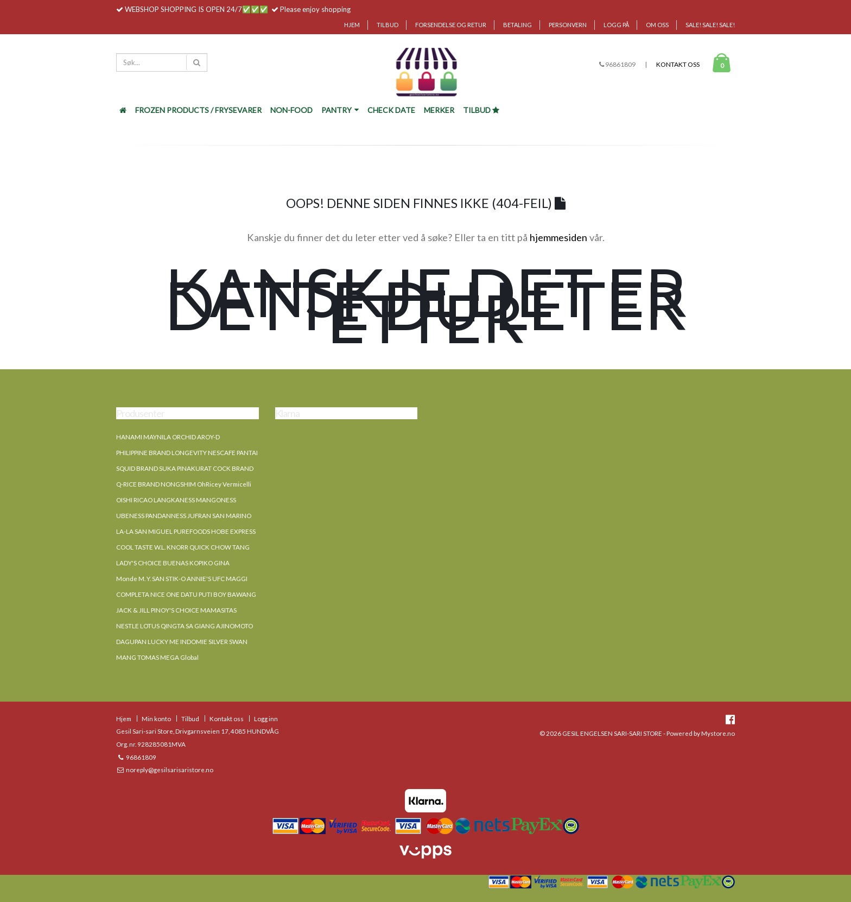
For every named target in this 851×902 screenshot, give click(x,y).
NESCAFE (222, 452)
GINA (222, 562)
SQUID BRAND (137, 468)
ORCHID (184, 436)
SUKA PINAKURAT (185, 468)
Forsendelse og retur (450, 24)
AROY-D (208, 436)
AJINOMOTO (234, 625)
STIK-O (176, 578)
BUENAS (175, 562)
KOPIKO (201, 562)
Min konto (156, 718)
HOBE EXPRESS (233, 531)
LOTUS (150, 625)
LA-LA (125, 531)
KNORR (177, 547)
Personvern (568, 24)
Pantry (340, 110)
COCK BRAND (233, 468)
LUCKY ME (163, 641)
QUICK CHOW (210, 547)
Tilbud (387, 24)
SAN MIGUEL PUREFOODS (172, 531)
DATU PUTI (196, 594)
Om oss (657, 24)
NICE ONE (165, 594)
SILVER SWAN (227, 641)
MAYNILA (157, 436)
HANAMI (129, 436)
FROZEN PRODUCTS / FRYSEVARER (198, 110)
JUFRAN (199, 515)
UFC (218, 578)
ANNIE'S (199, 578)
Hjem (352, 24)
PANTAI (247, 452)
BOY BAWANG (234, 594)
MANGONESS (216, 499)
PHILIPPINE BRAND (143, 452)
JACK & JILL (133, 610)
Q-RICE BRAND (138, 484)
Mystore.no (718, 733)
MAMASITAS (218, 610)
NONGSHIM (178, 484)
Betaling (517, 24)
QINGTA (173, 625)
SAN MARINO (231, 515)
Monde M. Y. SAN (140, 578)
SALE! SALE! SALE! (710, 24)
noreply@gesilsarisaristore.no (169, 769)
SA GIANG (200, 625)
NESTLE (127, 625)
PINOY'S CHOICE (175, 610)
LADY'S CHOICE (139, 562)
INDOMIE (193, 641)
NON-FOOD (291, 110)
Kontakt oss (678, 64)
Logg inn (266, 718)
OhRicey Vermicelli (224, 484)
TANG (241, 547)
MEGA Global (179, 657)
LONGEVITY (189, 452)
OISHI (124, 499)
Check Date (391, 110)
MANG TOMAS (137, 657)
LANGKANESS (174, 499)
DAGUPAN (131, 641)
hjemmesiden (558, 237)
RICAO (143, 499)
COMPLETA (132, 594)
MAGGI (236, 578)
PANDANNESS (165, 515)
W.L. (160, 547)
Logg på (616, 24)
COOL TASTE (134, 547)
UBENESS (130, 515)
